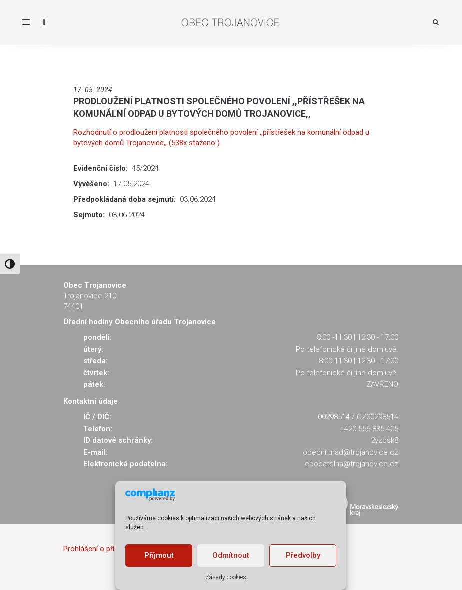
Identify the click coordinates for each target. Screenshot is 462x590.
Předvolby (303, 555)
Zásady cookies (226, 577)
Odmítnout (231, 555)
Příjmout (159, 555)
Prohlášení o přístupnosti (105, 549)
